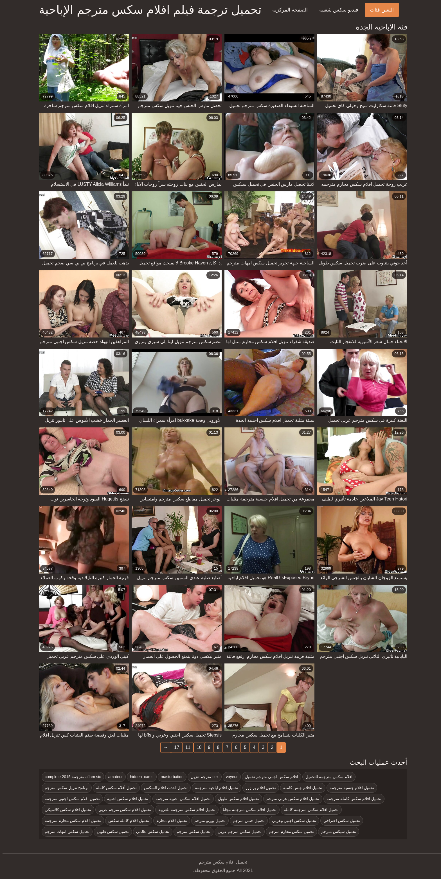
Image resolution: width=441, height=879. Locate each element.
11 (185, 747)
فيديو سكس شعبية (336, 10)
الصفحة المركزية (287, 10)
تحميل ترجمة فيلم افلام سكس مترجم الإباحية (147, 9)
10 (196, 747)
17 (174, 747)
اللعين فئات (379, 10)
